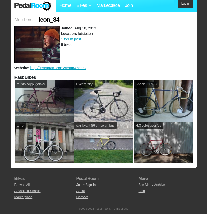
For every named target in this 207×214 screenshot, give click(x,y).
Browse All (22, 185)
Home (65, 5)
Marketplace (108, 5)
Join (129, 5)
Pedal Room (33, 6)
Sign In (91, 185)
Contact (82, 197)
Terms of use (120, 208)
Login (185, 3)
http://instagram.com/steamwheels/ (58, 68)
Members (23, 19)
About (80, 191)
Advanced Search (27, 191)
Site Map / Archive (152, 185)
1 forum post (71, 39)
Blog (142, 191)
